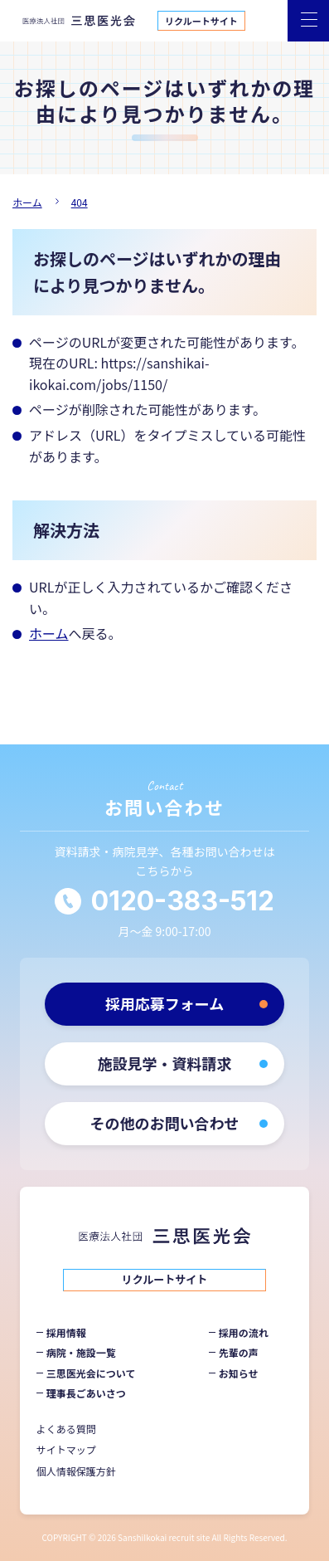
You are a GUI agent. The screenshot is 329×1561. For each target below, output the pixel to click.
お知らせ (239, 1373)
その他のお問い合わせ (164, 1123)
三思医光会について (91, 1373)
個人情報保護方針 (76, 1471)
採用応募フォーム (164, 1003)
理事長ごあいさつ (86, 1393)
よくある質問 (66, 1429)
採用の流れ (244, 1332)
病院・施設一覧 (81, 1352)
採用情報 (66, 1332)
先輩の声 (239, 1352)
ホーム (49, 633)
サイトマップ (66, 1449)
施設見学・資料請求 (165, 1063)
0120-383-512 (182, 901)
